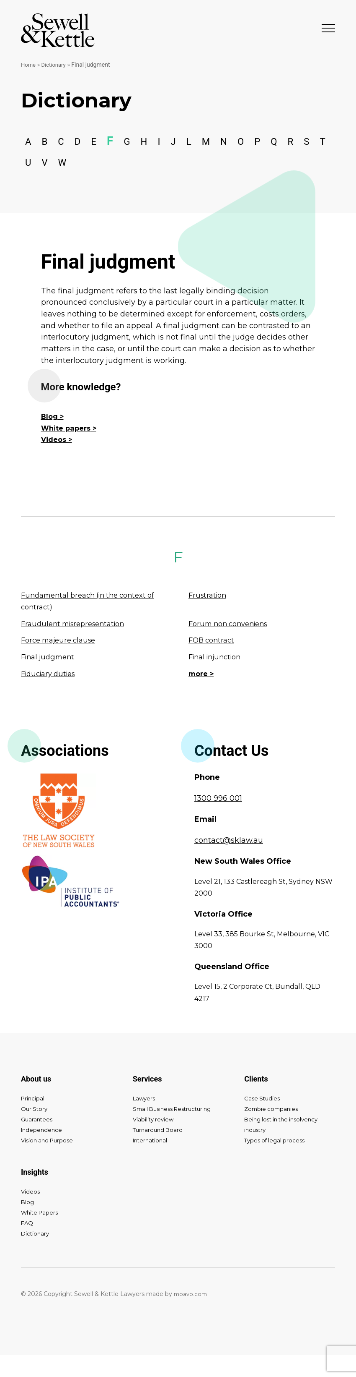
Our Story (35, 1131)
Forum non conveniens (232, 646)
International (151, 1162)
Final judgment (50, 679)
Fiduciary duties (51, 695)
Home (29, 64)
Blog (50, 438)
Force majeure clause (61, 662)
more (199, 695)
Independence (42, 1152)
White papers (68, 450)
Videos (55, 461)
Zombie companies (272, 1131)
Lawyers (145, 1120)
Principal (33, 1120)
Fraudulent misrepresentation (77, 646)
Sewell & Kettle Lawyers (58, 30)
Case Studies (263, 1120)
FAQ (27, 1245)
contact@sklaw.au (228, 862)
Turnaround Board (159, 1152)
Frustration (209, 617)
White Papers (41, 1235)
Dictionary (55, 64)
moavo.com (191, 1316)
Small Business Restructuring (176, 1131)
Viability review (154, 1141)
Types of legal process (276, 1162)
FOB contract (213, 662)
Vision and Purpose (49, 1162)
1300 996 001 (218, 820)
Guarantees (37, 1141)
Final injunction (217, 679)
